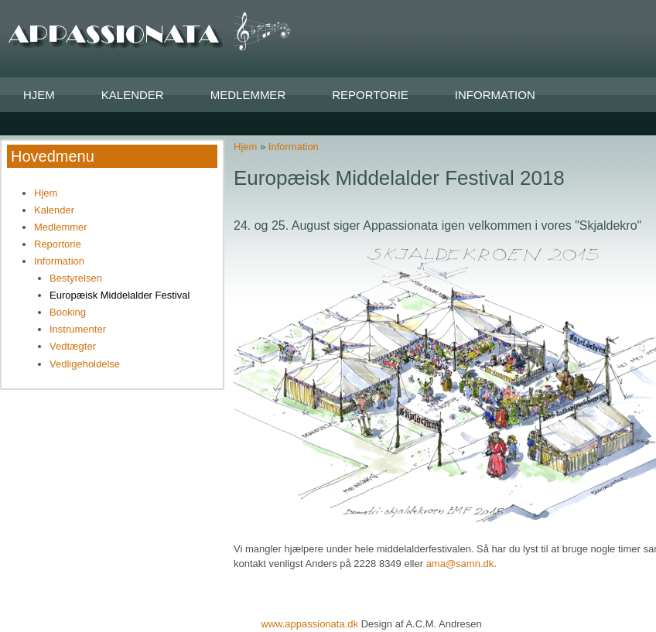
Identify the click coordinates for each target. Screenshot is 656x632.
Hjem (39, 94)
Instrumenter (78, 329)
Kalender (132, 94)
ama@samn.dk (460, 563)
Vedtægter (73, 346)
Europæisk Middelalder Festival (120, 295)
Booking (68, 312)
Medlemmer (248, 94)
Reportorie (370, 94)
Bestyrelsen (76, 278)
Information (495, 94)
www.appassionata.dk (310, 624)
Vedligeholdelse (85, 364)
